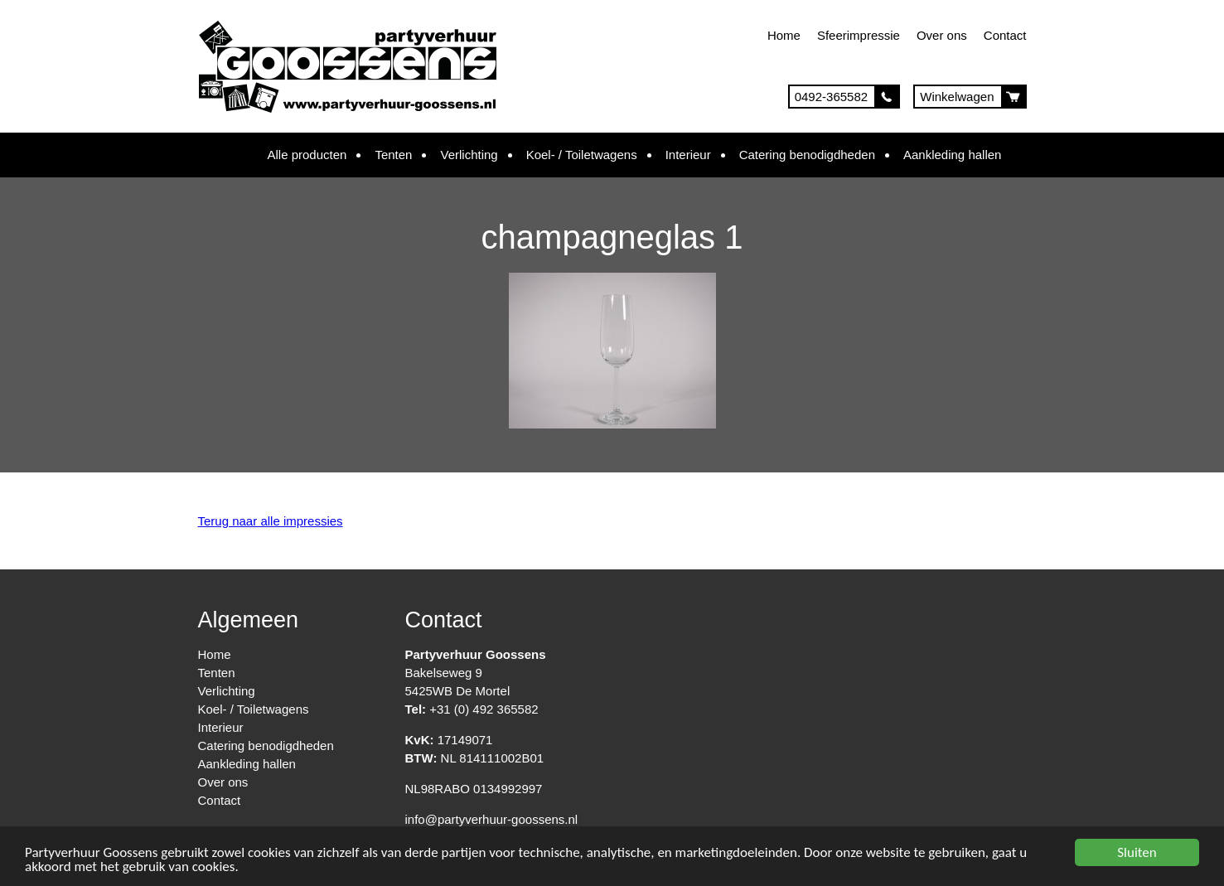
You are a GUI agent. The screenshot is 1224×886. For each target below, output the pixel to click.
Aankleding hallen (952, 155)
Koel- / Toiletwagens (581, 155)
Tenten (393, 155)
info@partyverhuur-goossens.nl (491, 819)
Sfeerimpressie (858, 35)
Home (784, 35)
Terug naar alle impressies (270, 521)
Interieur (688, 155)
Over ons (942, 35)
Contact (1005, 35)
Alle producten (307, 155)
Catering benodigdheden (807, 155)
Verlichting (468, 155)
